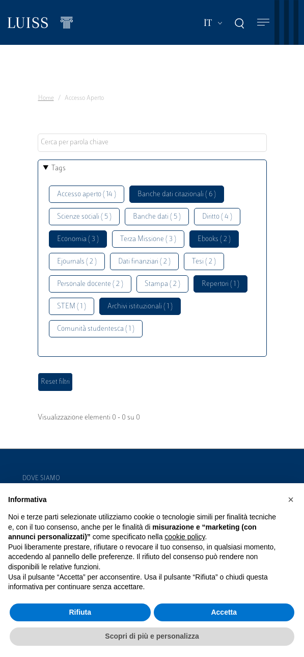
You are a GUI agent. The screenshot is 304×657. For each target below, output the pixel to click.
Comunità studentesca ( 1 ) (95, 329)
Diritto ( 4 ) (217, 217)
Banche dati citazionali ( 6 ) (176, 194)
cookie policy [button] (184, 537)
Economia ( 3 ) (78, 239)
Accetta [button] (224, 612)
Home (46, 98)
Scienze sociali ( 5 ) (84, 217)
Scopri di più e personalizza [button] (152, 636)
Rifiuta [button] (80, 612)
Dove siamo (41, 479)
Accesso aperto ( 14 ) (86, 194)
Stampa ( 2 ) (162, 284)
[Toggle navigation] (263, 23)
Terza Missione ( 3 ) (148, 239)
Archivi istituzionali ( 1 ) (140, 306)
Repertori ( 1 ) (220, 284)
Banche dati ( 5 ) (157, 217)
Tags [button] (58, 168)
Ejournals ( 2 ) (77, 262)
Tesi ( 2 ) (204, 262)
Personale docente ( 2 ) (90, 284)
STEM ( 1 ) (71, 306)
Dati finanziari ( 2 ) (144, 262)
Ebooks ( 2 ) (214, 239)
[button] (291, 499)
